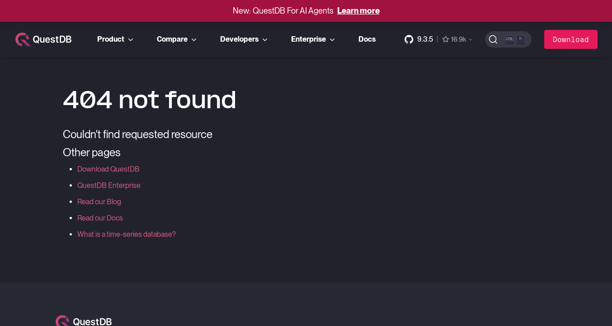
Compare (177, 39)
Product (116, 39)
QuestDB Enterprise (109, 185)
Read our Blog (99, 201)
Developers (244, 39)
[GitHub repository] (439, 39)
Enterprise (314, 39)
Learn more (358, 10)
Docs (367, 39)
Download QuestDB (108, 169)
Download (571, 39)
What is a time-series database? (126, 234)
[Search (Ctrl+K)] (508, 39)
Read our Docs (100, 218)
